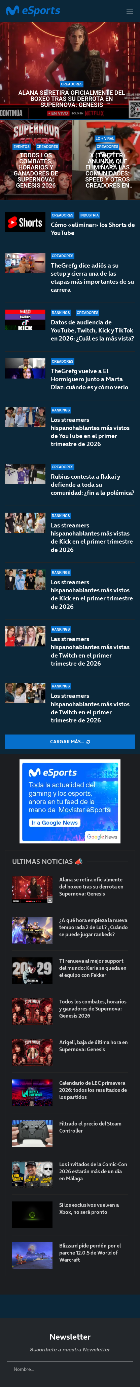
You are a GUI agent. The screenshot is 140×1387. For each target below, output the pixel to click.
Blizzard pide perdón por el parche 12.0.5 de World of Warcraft (90, 1252)
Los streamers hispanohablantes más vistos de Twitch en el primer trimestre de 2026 (90, 707)
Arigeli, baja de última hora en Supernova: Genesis (93, 1046)
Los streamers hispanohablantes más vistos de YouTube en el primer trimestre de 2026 (90, 431)
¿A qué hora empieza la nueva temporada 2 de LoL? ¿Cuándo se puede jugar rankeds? (93, 927)
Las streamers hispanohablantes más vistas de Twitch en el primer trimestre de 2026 (90, 657)
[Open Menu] (130, 11)
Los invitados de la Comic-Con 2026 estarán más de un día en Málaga (93, 1171)
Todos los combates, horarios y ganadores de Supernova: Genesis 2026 (35, 170)
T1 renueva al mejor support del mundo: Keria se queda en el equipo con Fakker (93, 968)
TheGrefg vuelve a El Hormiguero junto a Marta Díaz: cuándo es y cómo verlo (89, 379)
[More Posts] (70, 742)
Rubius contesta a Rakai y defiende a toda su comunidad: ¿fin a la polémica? (92, 484)
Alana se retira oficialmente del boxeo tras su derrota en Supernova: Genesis (72, 99)
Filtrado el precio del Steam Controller (90, 1127)
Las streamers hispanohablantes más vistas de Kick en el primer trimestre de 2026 (92, 540)
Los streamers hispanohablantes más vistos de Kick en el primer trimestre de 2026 (92, 601)
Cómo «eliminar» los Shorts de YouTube (93, 229)
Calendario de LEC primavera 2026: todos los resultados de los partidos (93, 1090)
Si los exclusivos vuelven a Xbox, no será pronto (89, 1208)
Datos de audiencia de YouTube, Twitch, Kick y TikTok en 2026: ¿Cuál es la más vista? (92, 330)
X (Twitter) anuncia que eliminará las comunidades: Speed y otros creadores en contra (107, 170)
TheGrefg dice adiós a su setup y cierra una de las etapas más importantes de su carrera (92, 277)
